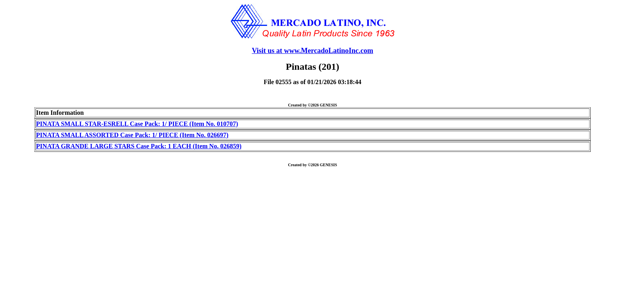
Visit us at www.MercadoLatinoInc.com (312, 51)
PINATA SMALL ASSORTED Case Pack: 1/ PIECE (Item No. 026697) (132, 135)
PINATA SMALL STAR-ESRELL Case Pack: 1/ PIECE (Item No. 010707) (137, 123)
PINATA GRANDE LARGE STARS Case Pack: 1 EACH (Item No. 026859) (139, 146)
